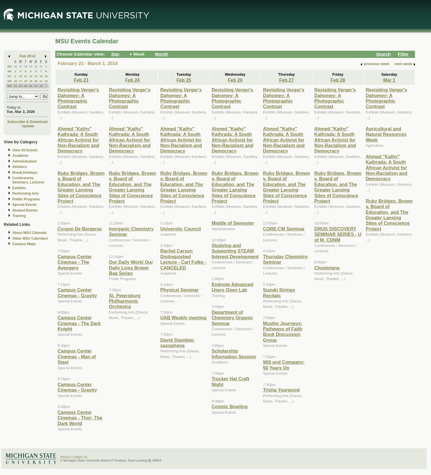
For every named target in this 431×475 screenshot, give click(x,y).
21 (41, 81)
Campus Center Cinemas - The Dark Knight (79, 323)
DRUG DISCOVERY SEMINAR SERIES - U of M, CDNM (337, 234)
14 (41, 76)
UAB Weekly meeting (183, 317)
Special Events (24, 205)
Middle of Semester (233, 223)
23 (15, 85)
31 (41, 66)
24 (20, 85)
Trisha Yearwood (281, 389)
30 (36, 66)
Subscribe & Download (27, 122)
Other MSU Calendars (30, 238)
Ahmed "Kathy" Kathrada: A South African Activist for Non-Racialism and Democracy (78, 140)
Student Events (25, 210)
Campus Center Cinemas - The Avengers (75, 262)
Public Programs (26, 199)
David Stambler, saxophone (177, 342)
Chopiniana (327, 267)
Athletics (19, 167)
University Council (180, 228)
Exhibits (19, 188)
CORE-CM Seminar (283, 228)
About (64, 457)
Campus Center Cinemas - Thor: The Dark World (80, 418)
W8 (9, 81)
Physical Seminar (179, 289)
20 (36, 81)
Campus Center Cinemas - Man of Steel (77, 356)
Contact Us (79, 457)
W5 (9, 66)
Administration (24, 161)
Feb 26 (235, 80)
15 (46, 76)
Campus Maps (24, 244)
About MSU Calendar (29, 233)
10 (20, 76)
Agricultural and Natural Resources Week (386, 134)
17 (20, 81)
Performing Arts (25, 193)
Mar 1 (389, 80)
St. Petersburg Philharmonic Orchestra (124, 301)
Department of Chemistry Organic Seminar (232, 318)
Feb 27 (286, 80)
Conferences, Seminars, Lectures (28, 180)
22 (46, 81)
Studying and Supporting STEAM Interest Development (235, 251)
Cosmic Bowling (230, 406)
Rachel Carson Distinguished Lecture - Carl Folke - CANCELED (183, 259)
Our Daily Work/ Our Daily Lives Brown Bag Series (131, 267)
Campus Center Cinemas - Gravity (77, 292)
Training (19, 216)
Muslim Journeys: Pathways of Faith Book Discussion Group (282, 332)
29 (30, 66)
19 (30, 81)
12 (30, 76)
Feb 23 (81, 80)
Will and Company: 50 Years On (283, 364)
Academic (20, 156)
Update (28, 126)
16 (15, 81)
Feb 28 (337, 80)
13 (36, 76)
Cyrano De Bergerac (80, 228)
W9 (9, 85)
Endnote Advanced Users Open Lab (232, 287)
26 (15, 66)
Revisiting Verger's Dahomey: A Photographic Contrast (78, 98)
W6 (9, 71)
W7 (9, 76)
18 (25, 81)
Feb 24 (132, 80)
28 (25, 66)
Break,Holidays (25, 173)
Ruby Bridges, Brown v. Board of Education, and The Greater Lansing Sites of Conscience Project (81, 187)
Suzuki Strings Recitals (279, 292)
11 (25, 76)
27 (20, 66)
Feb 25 (183, 80)
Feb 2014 (27, 56)
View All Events (25, 150)
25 (25, 85)
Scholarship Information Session (234, 353)
